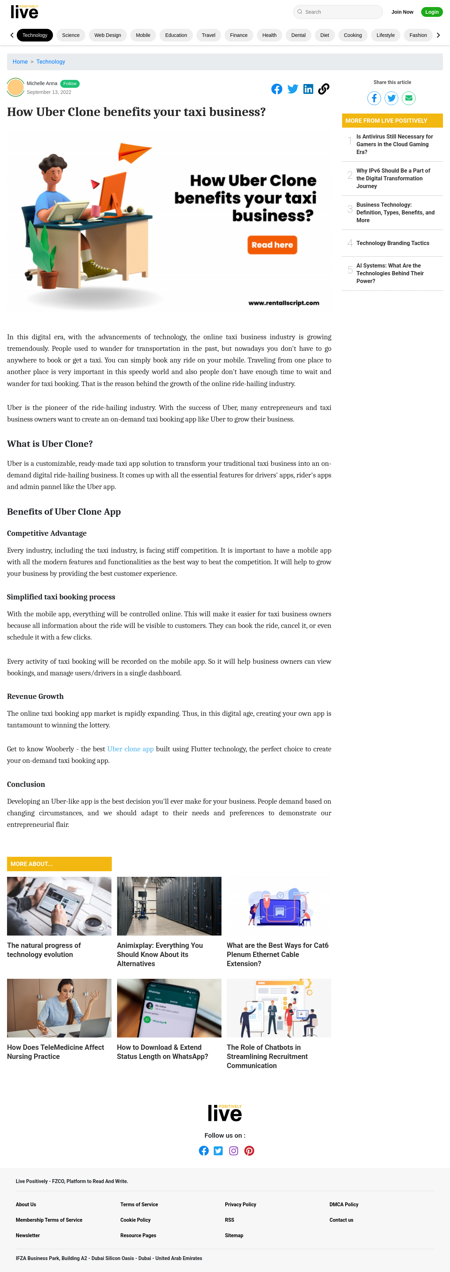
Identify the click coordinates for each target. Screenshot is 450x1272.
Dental (298, 35)
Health (269, 35)
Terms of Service (139, 1204)
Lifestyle (386, 35)
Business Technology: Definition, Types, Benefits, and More (395, 212)
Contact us (342, 1220)
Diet (324, 35)
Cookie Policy (136, 1220)
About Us (26, 1204)
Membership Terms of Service (49, 1220)
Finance (239, 35)
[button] (438, 35)
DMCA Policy (344, 1204)
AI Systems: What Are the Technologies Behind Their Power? (390, 273)
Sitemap (234, 1235)
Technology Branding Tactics (393, 243)
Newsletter (28, 1235)
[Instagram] (232, 1149)
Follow (70, 83)
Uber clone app (130, 749)
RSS (229, 1220)
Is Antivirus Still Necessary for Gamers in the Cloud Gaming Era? (394, 144)
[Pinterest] (247, 1149)
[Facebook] (202, 1149)
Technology (34, 35)
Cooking (353, 35)
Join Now (402, 12)
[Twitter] (217, 1149)
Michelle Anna (42, 83)
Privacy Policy (240, 1204)
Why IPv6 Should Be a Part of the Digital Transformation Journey (393, 178)
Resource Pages (138, 1235)
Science (71, 35)
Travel (208, 35)
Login (432, 12)
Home (20, 61)
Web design (108, 35)
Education (176, 35)
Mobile (143, 35)
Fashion (418, 35)
